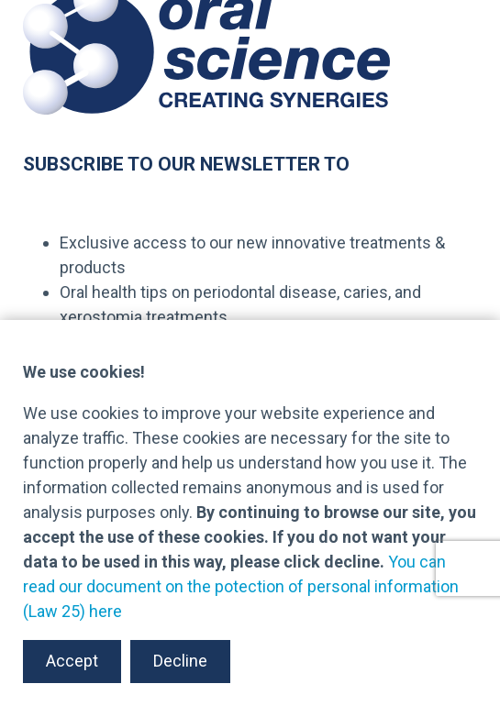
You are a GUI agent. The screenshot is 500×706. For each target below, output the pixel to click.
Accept (72, 660)
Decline (180, 660)
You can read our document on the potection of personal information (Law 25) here (241, 586)
